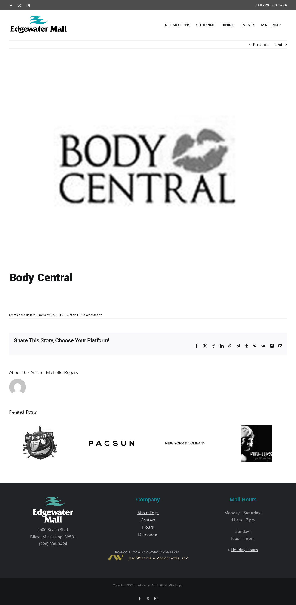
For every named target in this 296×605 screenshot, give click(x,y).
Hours (148, 526)
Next (278, 44)
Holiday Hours (244, 549)
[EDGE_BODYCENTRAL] (148, 167)
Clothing (72, 315)
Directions (148, 534)
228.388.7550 (22, 302)
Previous (261, 44)
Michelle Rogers (24, 315)
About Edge (148, 512)
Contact (148, 519)
